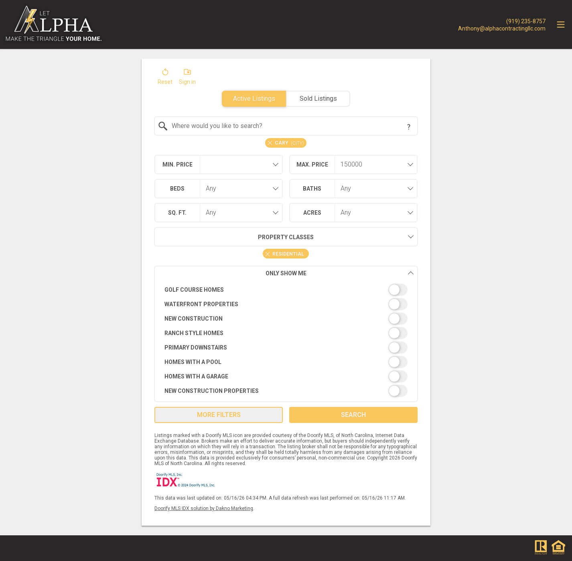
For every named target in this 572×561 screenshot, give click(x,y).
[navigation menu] (560, 24)
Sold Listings (318, 98)
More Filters (219, 415)
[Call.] (502, 20)
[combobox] (286, 126)
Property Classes (234, 237)
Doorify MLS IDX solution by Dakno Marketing (203, 508)
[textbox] (291, 126)
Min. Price (177, 164)
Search (353, 415)
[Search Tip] (409, 127)
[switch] (286, 290)
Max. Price (312, 164)
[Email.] (502, 28)
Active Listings (254, 98)
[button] (165, 78)
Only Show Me (340, 273)
